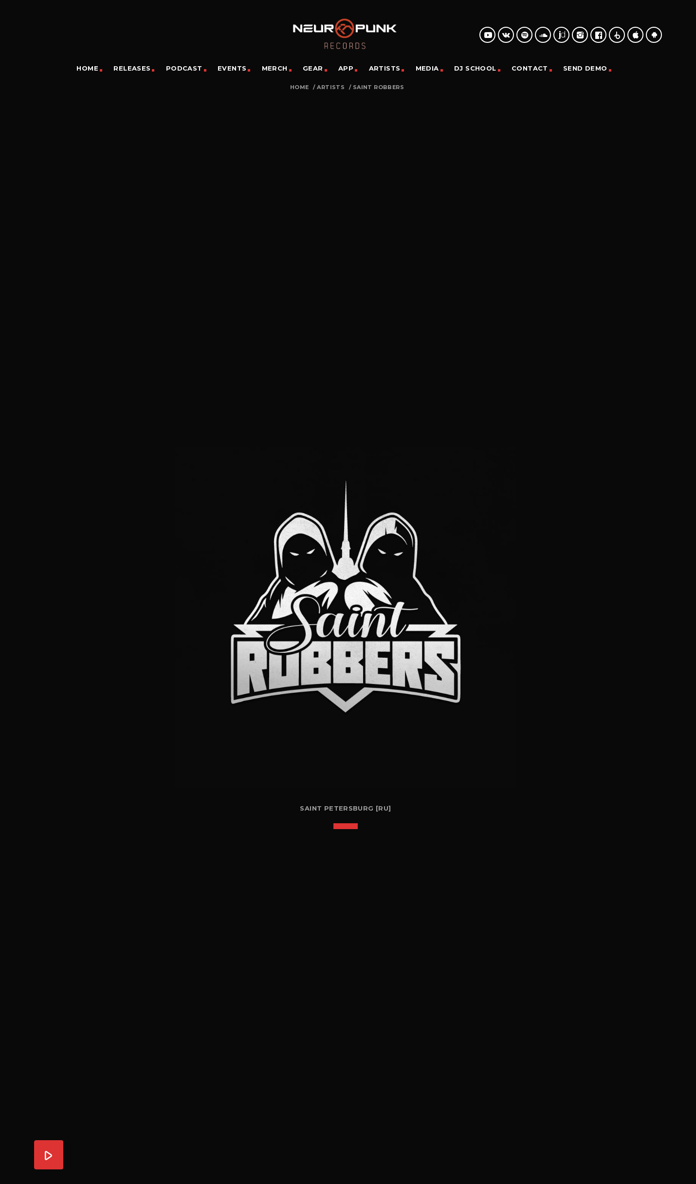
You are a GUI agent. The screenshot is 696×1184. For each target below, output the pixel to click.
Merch (275, 68)
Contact (530, 68)
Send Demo (585, 68)
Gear (313, 68)
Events (232, 68)
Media (427, 68)
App (345, 68)
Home (87, 68)
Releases (131, 68)
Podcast (184, 68)
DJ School (475, 68)
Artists (385, 68)
